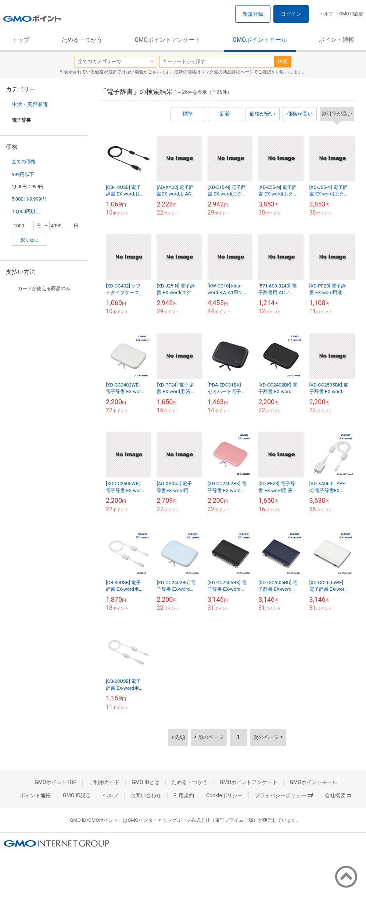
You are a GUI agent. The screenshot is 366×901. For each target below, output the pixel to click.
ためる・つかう (82, 39)
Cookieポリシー (224, 795)
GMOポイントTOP (55, 782)
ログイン (291, 14)
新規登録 (253, 14)
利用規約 (183, 795)
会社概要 (338, 795)
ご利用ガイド (104, 782)
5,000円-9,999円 (29, 199)
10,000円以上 (26, 211)
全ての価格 (24, 161)
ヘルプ (326, 14)
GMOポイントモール (260, 39)
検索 (282, 61)
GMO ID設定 (351, 14)
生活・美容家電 (30, 104)
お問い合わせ (145, 795)
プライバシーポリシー (284, 795)
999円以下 (23, 174)
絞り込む (29, 239)
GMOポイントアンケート (167, 39)
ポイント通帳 (336, 39)
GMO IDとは (145, 782)
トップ (20, 39)
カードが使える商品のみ (39, 288)
